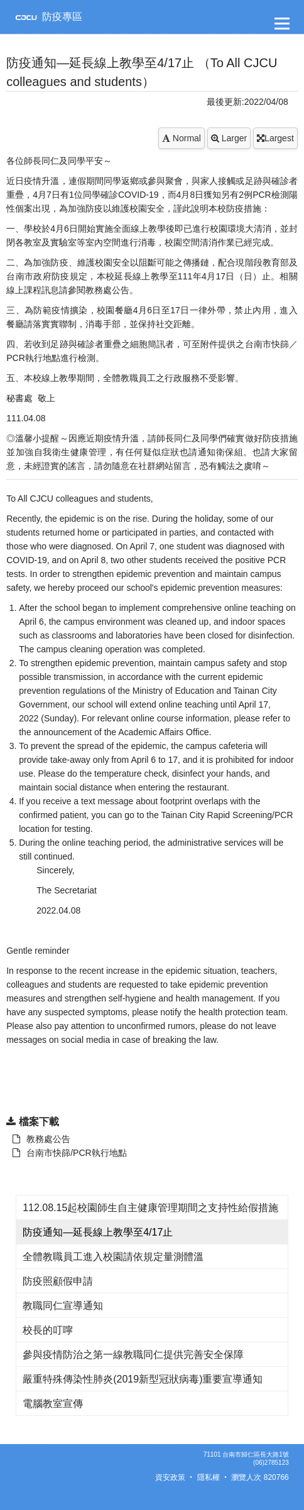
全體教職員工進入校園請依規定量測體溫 (113, 1256)
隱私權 (208, 1477)
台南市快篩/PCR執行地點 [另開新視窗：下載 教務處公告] (69, 1153)
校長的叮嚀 (48, 1330)
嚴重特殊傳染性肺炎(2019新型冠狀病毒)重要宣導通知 (143, 1379)
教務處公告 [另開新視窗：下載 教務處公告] (41, 1139)
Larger (229, 138)
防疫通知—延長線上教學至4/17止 (98, 1232)
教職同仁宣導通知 (63, 1305)
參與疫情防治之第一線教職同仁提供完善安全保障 (133, 1354)
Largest (275, 138)
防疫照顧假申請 (58, 1281)
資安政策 (170, 1477)
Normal (181, 138)
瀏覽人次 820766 (259, 1477)
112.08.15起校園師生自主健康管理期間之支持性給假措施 (150, 1207)
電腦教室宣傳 (53, 1403)
